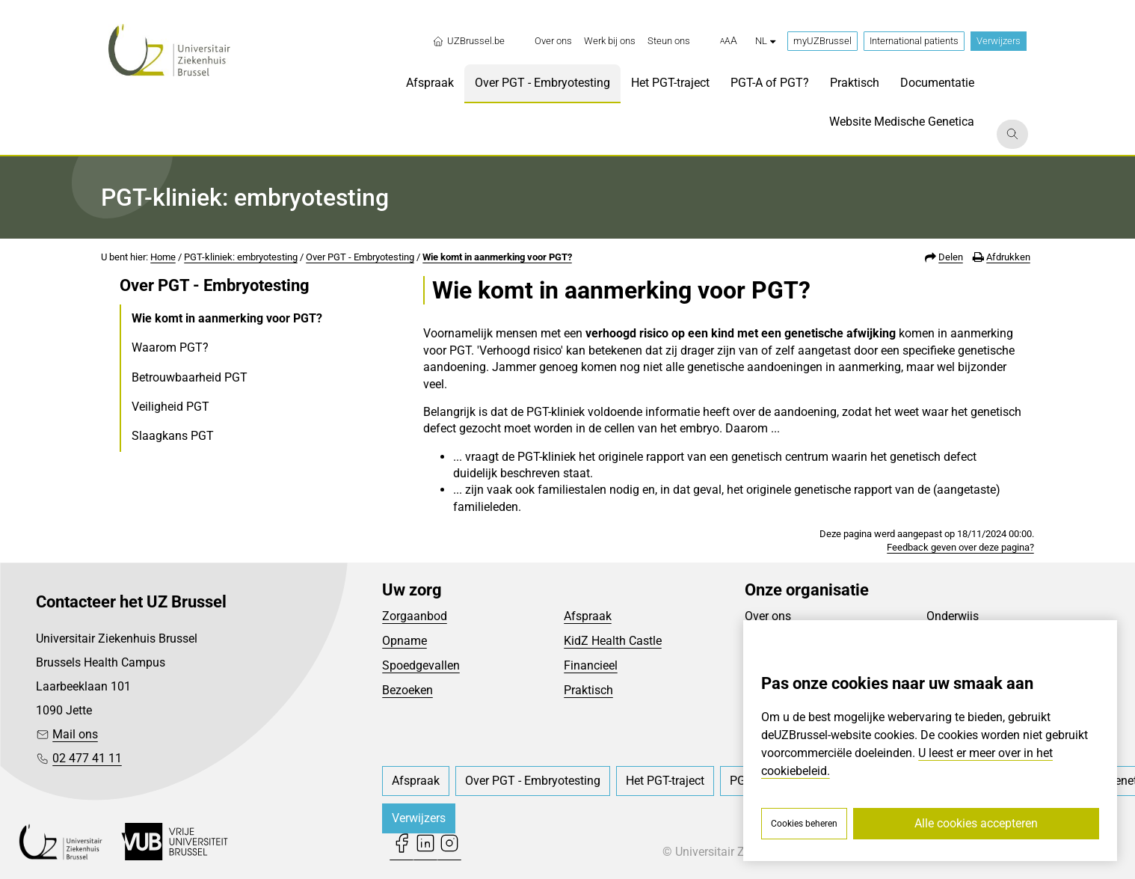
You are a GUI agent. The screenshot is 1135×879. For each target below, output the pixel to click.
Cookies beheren (804, 823)
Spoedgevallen (421, 665)
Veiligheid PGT (170, 406)
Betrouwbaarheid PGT (189, 377)
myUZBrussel (822, 40)
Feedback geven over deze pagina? (960, 547)
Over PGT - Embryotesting (360, 257)
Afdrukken (1008, 257)
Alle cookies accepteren (976, 823)
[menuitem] (553, 41)
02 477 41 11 (87, 758)
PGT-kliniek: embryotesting (241, 257)
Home (163, 257)
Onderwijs (952, 616)
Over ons (768, 616)
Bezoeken (407, 690)
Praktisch (588, 690)
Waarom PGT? (170, 347)
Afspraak (588, 616)
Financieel (591, 665)
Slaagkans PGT (173, 436)
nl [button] (765, 40)
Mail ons (75, 734)
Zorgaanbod (414, 616)
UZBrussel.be (468, 41)
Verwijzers (998, 40)
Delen (950, 257)
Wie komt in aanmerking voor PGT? (497, 257)
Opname (404, 641)
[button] (728, 41)
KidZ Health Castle (613, 641)
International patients (914, 40)
